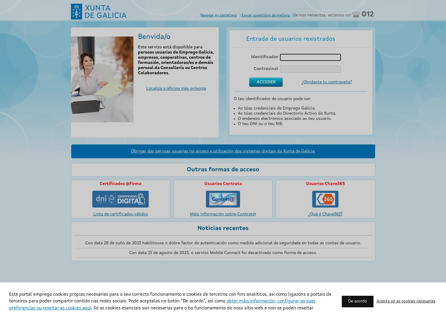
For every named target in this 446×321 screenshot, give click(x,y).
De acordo (357, 301)
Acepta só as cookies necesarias (406, 301)
